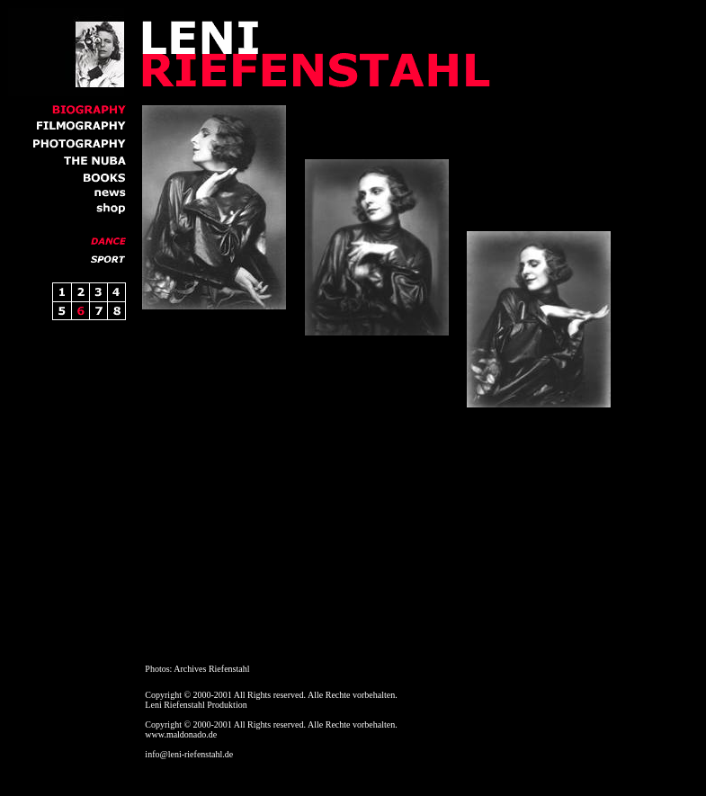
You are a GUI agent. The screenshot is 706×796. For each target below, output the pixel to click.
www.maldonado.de (181, 734)
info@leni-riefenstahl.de (189, 754)
